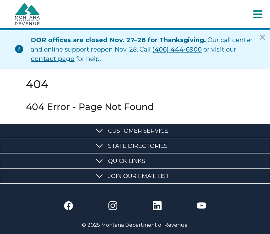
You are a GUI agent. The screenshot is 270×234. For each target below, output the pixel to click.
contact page (52, 59)
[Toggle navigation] (257, 14)
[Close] (262, 37)
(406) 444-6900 (177, 49)
